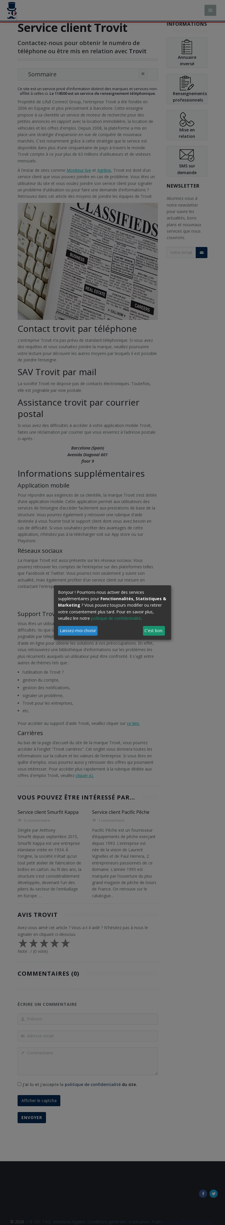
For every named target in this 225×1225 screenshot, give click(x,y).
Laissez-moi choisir (78, 630)
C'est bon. (153, 630)
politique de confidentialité (116, 618)
